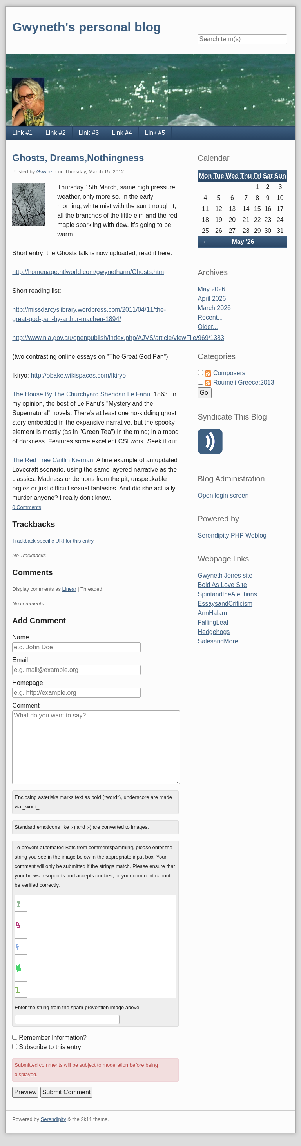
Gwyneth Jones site (225, 575)
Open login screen (223, 495)
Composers (229, 373)
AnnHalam (212, 613)
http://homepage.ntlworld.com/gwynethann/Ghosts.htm (88, 272)
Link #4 (122, 132)
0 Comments (26, 507)
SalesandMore (218, 641)
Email (20, 660)
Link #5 (155, 132)
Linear (69, 589)
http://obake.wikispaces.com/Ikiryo (77, 375)
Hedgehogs (214, 631)
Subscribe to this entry (50, 1047)
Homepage (27, 682)
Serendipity (53, 1119)
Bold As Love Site (222, 584)
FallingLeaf (213, 622)
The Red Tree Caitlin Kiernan (52, 460)
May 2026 (211, 289)
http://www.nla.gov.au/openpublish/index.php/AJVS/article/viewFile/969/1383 (118, 337)
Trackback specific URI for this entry (53, 541)
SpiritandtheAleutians (227, 594)
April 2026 (212, 298)
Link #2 (55, 132)
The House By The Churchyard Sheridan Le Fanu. (82, 394)
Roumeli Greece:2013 (243, 382)
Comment (25, 705)
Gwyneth (46, 171)
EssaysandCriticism (225, 603)
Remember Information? (53, 1037)
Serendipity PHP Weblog (232, 535)
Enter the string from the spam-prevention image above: (78, 1007)
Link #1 (22, 132)
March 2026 (214, 308)
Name (20, 637)
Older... (208, 326)
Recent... (210, 317)
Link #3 (89, 132)
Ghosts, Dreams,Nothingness (78, 158)
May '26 (243, 241)
